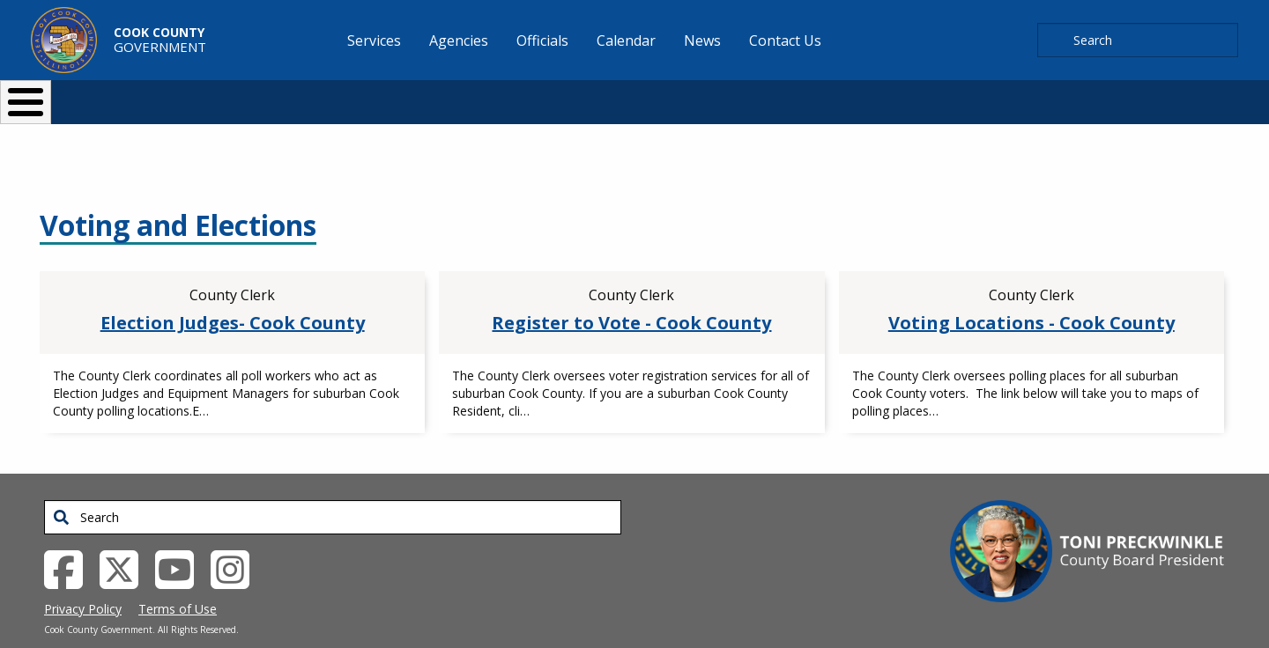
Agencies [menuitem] (458, 40)
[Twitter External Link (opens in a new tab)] (126, 539)
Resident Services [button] (447, 94)
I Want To (281, 94)
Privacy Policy (83, 579)
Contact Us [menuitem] (785, 40)
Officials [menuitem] (542, 40)
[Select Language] (935, 95)
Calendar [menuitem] (626, 40)
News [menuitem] (702, 40)
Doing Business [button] (586, 94)
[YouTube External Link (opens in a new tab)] (181, 539)
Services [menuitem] (374, 40)
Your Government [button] (737, 94)
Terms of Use (177, 579)
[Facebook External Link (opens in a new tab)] (70, 539)
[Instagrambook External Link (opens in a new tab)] (237, 539)
